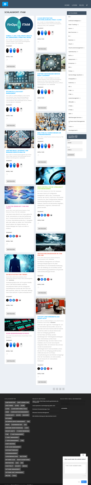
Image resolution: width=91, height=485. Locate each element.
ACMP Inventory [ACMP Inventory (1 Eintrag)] (10, 400)
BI (37, 320)
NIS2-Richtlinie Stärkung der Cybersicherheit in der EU (44, 414)
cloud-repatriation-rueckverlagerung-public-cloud (49, 17)
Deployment (72, 57)
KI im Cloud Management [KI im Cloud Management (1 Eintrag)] (13, 445)
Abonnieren (64, 406)
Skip (79, 481)
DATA (70, 53)
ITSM (62, 135)
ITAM (16, 41)
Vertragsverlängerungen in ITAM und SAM (49, 252)
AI (13, 38)
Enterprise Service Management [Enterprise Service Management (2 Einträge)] (15, 419)
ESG (27, 152)
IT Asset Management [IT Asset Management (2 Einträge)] (12, 435)
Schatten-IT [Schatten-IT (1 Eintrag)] (9, 464)
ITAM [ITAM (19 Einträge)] (7, 432)
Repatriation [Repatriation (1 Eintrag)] (10, 461)
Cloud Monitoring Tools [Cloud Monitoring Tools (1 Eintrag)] (19, 407)
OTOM (70, 108)
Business (13, 39)
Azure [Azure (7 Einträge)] (22, 404)
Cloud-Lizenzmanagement (24, 39)
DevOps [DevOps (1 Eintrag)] (18, 413)
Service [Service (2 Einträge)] (25, 464)
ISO (49, 189)
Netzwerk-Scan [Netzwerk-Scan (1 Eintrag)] (10, 458)
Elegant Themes (15, 483)
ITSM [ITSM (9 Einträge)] (22, 438)
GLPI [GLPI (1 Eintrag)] (25, 423)
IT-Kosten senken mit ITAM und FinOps (17, 205)
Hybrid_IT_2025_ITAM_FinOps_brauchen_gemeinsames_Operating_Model (19, 35)
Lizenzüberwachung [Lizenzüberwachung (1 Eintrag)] (12, 454)
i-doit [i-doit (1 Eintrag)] (26, 426)
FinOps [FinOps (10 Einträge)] (7, 423)
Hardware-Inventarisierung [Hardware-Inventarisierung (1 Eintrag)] (14, 426)
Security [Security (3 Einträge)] (17, 464)
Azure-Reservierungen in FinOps (17, 332)
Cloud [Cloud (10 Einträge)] (7, 407)
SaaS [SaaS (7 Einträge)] (17, 461)
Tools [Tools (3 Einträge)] (14, 473)
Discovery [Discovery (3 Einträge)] (26, 413)
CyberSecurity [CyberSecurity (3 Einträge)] (10, 413)
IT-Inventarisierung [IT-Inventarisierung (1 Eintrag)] (23, 429)
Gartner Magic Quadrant (11, 154)
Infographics (72, 77)
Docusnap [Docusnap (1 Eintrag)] (8, 416)
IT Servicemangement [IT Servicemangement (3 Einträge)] (12, 438)
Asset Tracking (26, 93)
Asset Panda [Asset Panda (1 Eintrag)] (9, 404)
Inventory (23, 97)
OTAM (70, 104)
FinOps (12, 41)
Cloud (16, 39)
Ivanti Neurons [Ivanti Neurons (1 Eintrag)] (10, 442)
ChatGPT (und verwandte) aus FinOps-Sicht (48, 315)
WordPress (30, 483)
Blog (81, 3)
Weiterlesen (11, 64)
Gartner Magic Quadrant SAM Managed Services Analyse (17, 149)
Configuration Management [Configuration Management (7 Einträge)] (19, 410)
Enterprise (8, 41)
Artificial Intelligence (18, 38)
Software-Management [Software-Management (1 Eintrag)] (13, 467)
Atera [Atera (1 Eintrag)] (17, 404)
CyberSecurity (9, 97)
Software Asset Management (12, 156)
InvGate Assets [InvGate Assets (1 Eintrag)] (10, 429)
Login (74, 3)
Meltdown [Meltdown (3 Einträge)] (23, 454)
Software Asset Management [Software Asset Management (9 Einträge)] (14, 470)
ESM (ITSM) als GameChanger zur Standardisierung (49, 132)
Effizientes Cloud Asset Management (14, 90)
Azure (25, 38)
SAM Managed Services (22, 98)
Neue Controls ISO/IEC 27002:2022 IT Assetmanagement (50, 186)
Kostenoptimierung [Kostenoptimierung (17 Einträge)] (12, 448)
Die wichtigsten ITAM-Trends (16, 273)
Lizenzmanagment (10, 98)
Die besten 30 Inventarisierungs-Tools (41, 407)
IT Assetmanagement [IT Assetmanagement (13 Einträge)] (17, 432)
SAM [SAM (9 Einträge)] (22, 461)
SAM (16, 98)
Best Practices (19, 208)
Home (67, 3)
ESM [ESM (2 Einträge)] (28, 419)
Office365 (71, 100)
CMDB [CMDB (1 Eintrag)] (7, 410)
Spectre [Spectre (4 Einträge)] (8, 473)
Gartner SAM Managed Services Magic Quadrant (48, 73)
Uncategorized (73, 128)
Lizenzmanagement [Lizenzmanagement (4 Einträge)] (11, 451)
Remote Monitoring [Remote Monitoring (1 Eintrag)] (23, 458)
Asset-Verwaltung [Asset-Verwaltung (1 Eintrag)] (23, 400)
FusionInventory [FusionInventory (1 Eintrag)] (17, 423)
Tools (30, 334)
